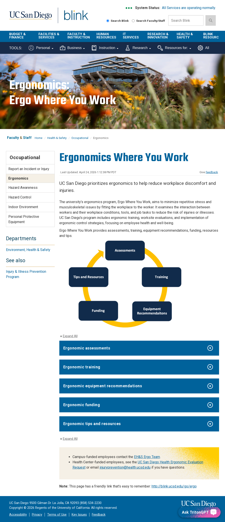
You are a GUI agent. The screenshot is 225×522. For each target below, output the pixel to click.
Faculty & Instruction (78, 35)
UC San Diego (29, 18)
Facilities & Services (48, 35)
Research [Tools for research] (138, 48)
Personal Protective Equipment (23, 219)
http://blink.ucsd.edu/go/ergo (174, 486)
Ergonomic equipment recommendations (102, 386)
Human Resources (106, 35)
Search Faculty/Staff (148, 20)
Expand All (70, 336)
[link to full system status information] (129, 8)
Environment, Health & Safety (28, 250)
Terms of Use (57, 515)
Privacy (37, 515)
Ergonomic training (81, 367)
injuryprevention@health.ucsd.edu (125, 467)
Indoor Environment (23, 207)
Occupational (79, 138)
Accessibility (18, 515)
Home (38, 138)
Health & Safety (185, 35)
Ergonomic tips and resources (92, 423)
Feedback (98, 515)
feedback (212, 172)
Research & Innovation (158, 35)
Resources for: (174, 48)
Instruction (104, 48)
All (203, 48)
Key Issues (79, 515)
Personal (41, 48)
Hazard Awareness (23, 188)
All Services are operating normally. (189, 8)
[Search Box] (185, 20)
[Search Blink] (107, 20)
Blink (71, 18)
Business (72, 48)
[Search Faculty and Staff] (133, 20)
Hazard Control (19, 197)
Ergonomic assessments (86, 348)
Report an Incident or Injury (28, 169)
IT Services (131, 35)
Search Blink (117, 20)
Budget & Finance (17, 35)
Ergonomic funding (81, 404)
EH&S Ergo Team (147, 457)
